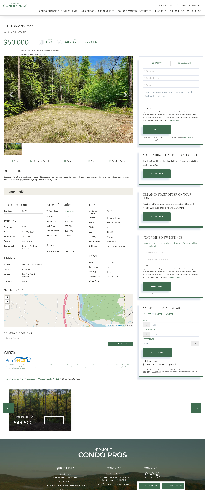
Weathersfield (44, 376)
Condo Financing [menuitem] (49, 11)
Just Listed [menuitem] (145, 11)
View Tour (69, 213)
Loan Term (147, 315)
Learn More (157, 175)
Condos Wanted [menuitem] (127, 11)
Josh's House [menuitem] (193, 11)
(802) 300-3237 (161, 5)
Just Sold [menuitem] (160, 11)
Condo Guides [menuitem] (106, 11)
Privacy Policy (175, 121)
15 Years (168, 315)
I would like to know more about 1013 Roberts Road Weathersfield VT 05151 (171, 98)
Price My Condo (172, 485)
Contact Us (157, 64)
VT (23, 376)
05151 (56, 376)
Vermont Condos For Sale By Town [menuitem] (65, 484)
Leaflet (109, 327)
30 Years (157, 315)
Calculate (157, 355)
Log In (181, 5)
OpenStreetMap (119, 327)
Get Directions (123, 339)
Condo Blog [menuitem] (177, 11)
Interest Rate (148, 341)
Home (7, 376)
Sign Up (195, 5)
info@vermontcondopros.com (114, 483)
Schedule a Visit (185, 64)
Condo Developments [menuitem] (65, 477)
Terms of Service (149, 141)
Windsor (31, 376)
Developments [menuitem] (69, 11)
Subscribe (157, 287)
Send (157, 130)
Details (54, 419)
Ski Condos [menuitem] (87, 11)
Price (145, 322)
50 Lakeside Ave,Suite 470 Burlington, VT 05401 (114, 478)
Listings (15, 376)
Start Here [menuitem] (65, 473)
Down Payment (149, 332)
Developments (147, 485)
